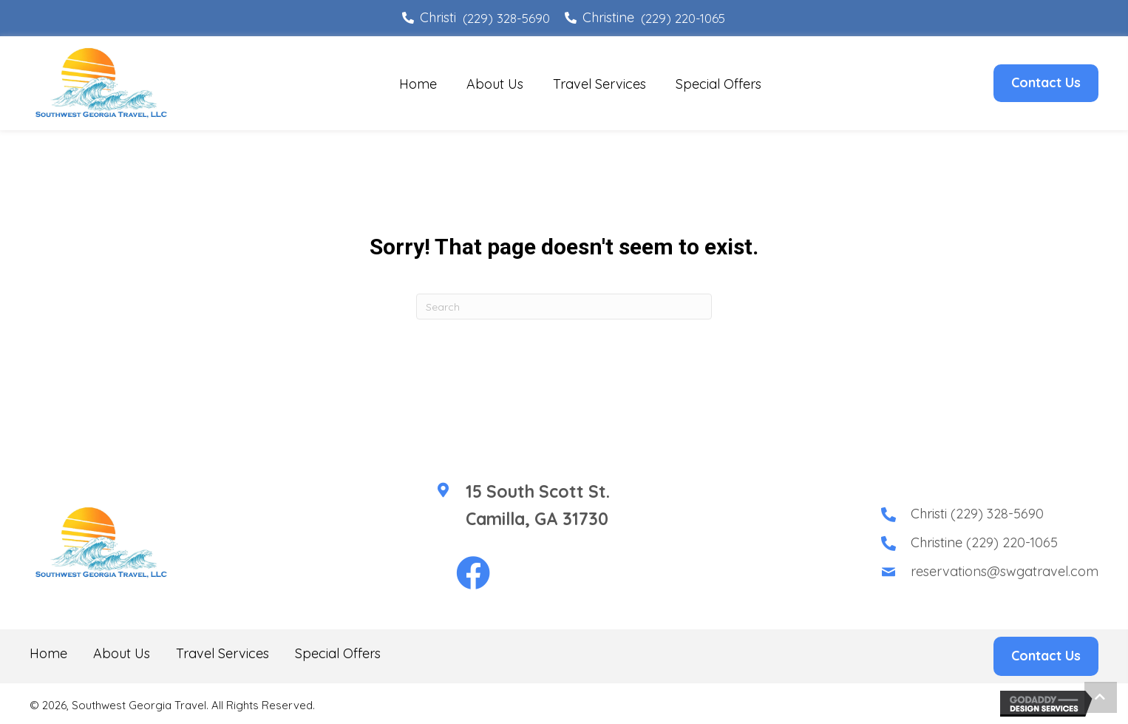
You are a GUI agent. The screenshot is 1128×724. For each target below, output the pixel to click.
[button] (473, 574)
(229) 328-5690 (506, 18)
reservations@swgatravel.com (1004, 571)
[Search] (564, 306)
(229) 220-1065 (683, 18)
